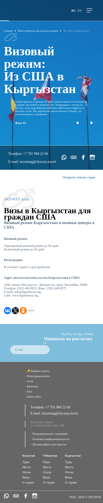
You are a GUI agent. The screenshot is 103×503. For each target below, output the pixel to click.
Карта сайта (34, 396)
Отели (26, 472)
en (80, 10)
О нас (30, 381)
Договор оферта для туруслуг (49, 444)
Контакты (32, 386)
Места (26, 467)
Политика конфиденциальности (51, 439)
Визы (25, 477)
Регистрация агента (38, 376)
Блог (29, 391)
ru (73, 10)
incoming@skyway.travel (38, 162)
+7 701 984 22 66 (35, 154)
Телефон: (15, 154)
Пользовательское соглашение (50, 433)
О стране (28, 482)
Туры (25, 462)
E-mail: (14, 162)
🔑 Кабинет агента (38, 371)
